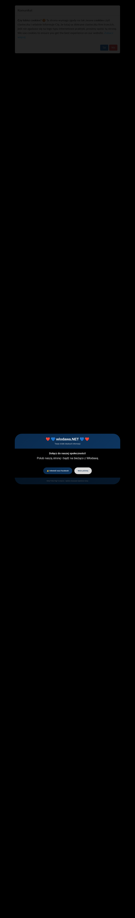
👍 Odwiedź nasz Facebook (58, 471)
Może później (83, 471)
